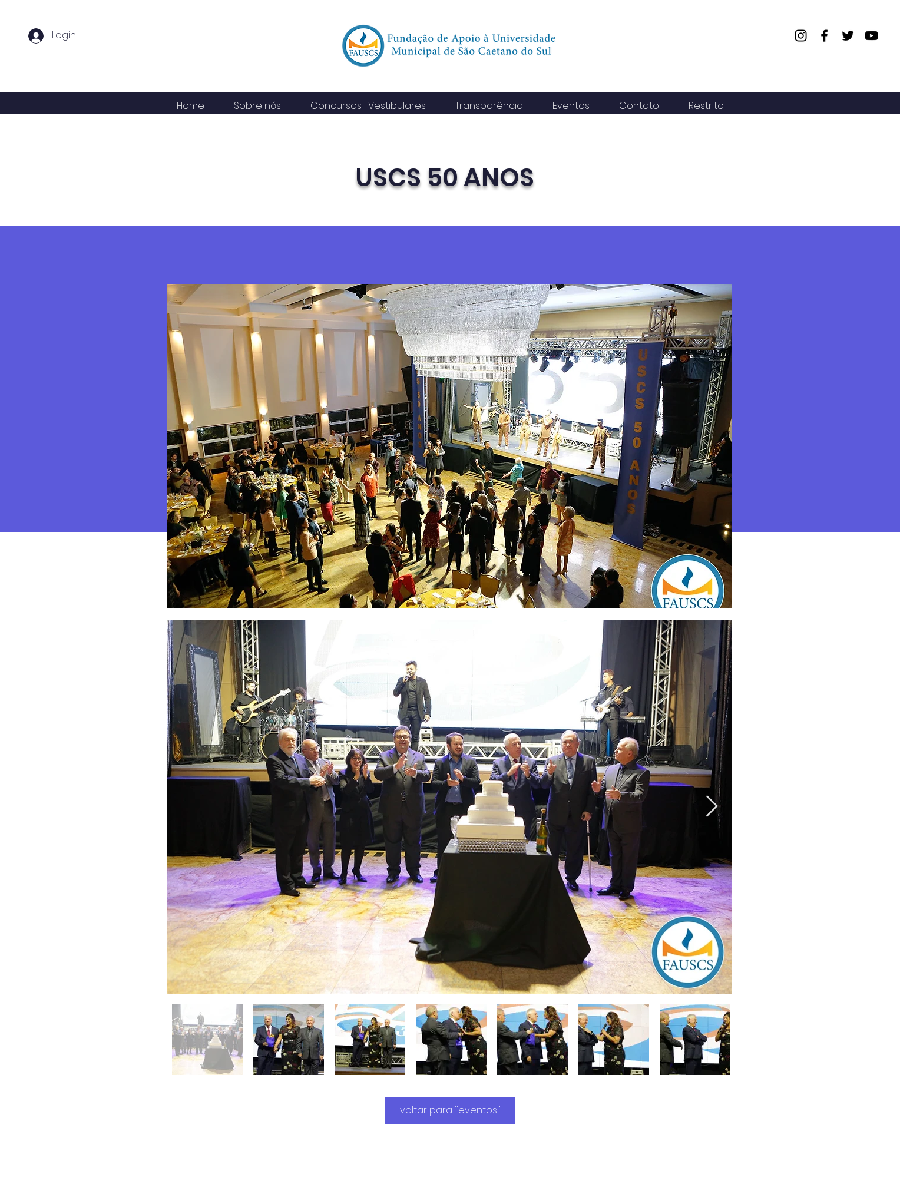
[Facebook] (824, 36)
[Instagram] (801, 36)
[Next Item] (712, 806)
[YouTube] (871, 36)
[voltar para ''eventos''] (450, 1110)
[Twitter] (848, 36)
